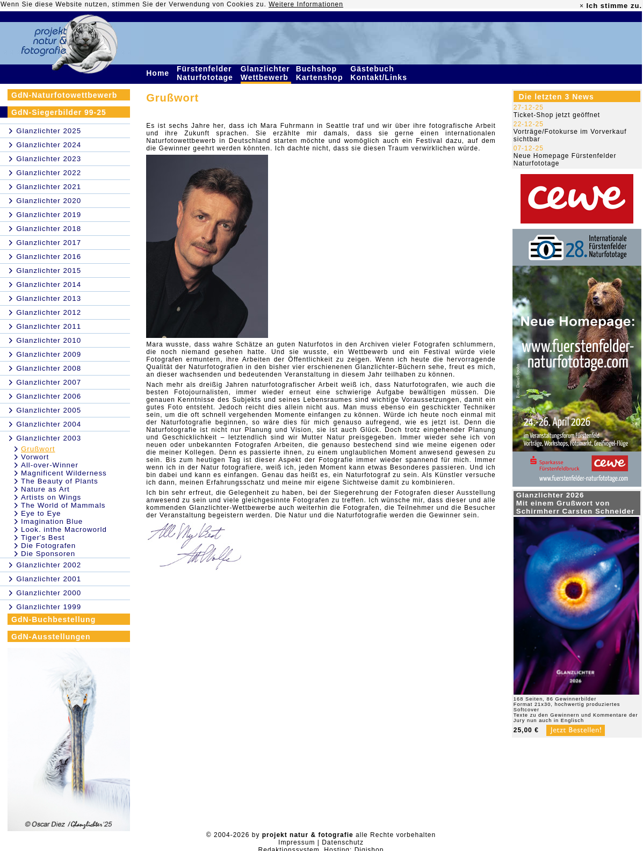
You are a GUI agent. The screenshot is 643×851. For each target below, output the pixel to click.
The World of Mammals (63, 505)
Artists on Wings (51, 497)
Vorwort (35, 457)
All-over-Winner (49, 465)
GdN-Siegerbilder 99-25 (58, 112)
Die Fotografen (48, 546)
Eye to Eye (41, 513)
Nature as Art (45, 489)
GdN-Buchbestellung (53, 619)
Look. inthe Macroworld (64, 529)
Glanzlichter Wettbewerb (266, 73)
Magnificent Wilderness (64, 473)
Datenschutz (343, 842)
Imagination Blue (52, 521)
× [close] (582, 6)
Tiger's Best (42, 537)
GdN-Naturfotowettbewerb (64, 95)
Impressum (296, 842)
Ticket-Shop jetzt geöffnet (557, 115)
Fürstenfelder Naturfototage (206, 73)
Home (159, 73)
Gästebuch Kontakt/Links (379, 73)
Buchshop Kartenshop (321, 73)
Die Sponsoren (48, 554)
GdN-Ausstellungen (51, 636)
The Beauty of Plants (59, 481)
